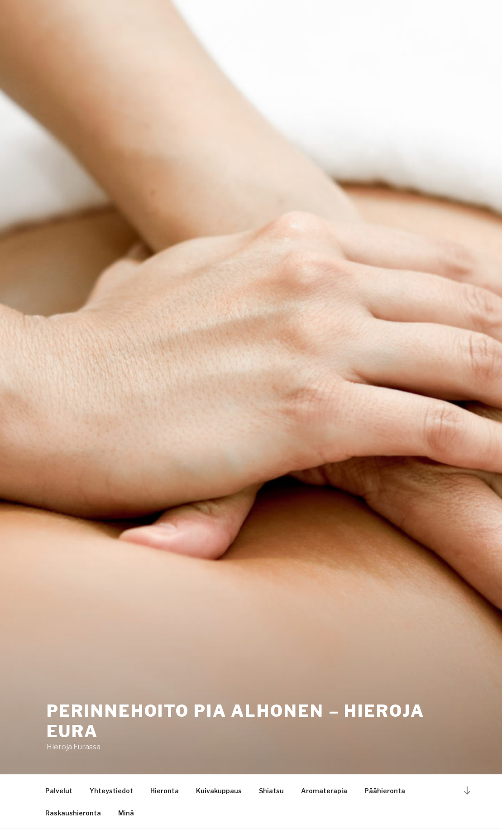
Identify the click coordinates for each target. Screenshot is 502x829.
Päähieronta (384, 791)
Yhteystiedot (111, 791)
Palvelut (58, 791)
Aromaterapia (324, 791)
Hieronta (164, 791)
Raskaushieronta (73, 813)
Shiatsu (271, 791)
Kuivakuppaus (219, 791)
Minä (126, 813)
